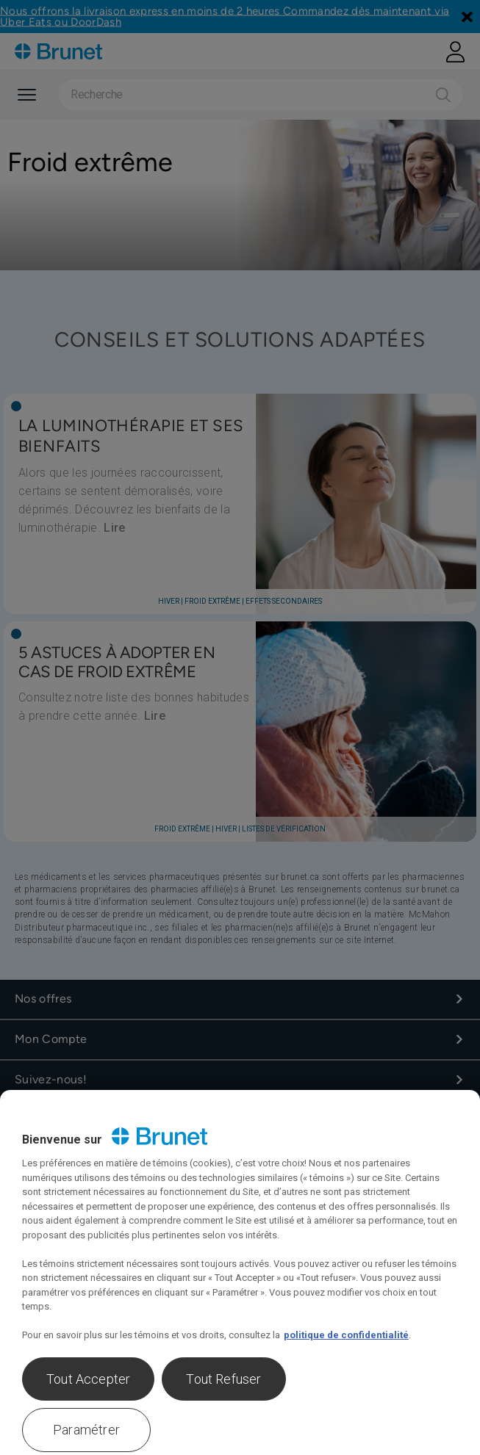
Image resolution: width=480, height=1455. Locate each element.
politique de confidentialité (346, 1334)
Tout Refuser (223, 1379)
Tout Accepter (88, 1379)
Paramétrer (86, 1429)
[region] (240, 1272)
